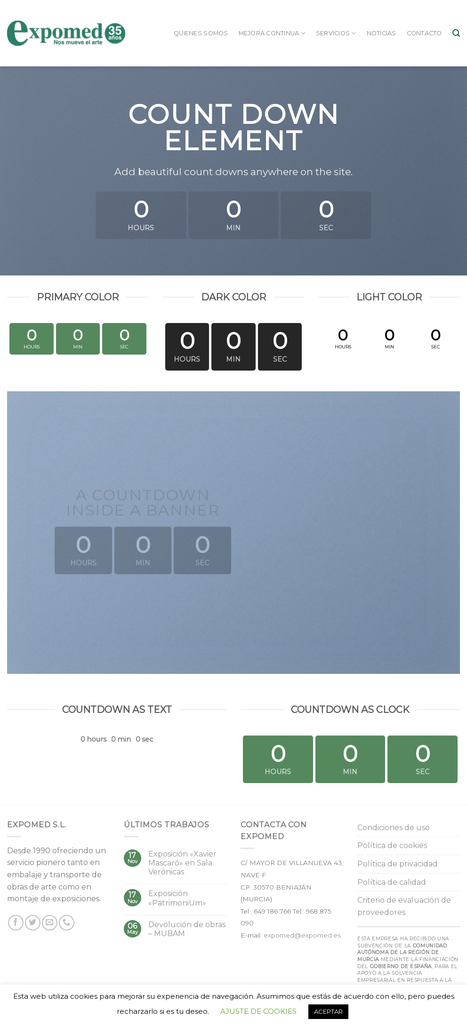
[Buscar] (456, 33)
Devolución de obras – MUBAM (186, 929)
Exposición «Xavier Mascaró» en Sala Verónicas (182, 862)
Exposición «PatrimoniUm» (177, 898)
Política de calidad (391, 882)
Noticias (381, 33)
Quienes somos (201, 33)
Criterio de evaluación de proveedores (404, 906)
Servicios (336, 33)
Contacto (424, 33)
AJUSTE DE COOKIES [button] (258, 1011)
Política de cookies (392, 845)
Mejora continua (272, 33)
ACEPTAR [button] (328, 1011)
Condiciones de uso (393, 827)
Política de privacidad (397, 863)
